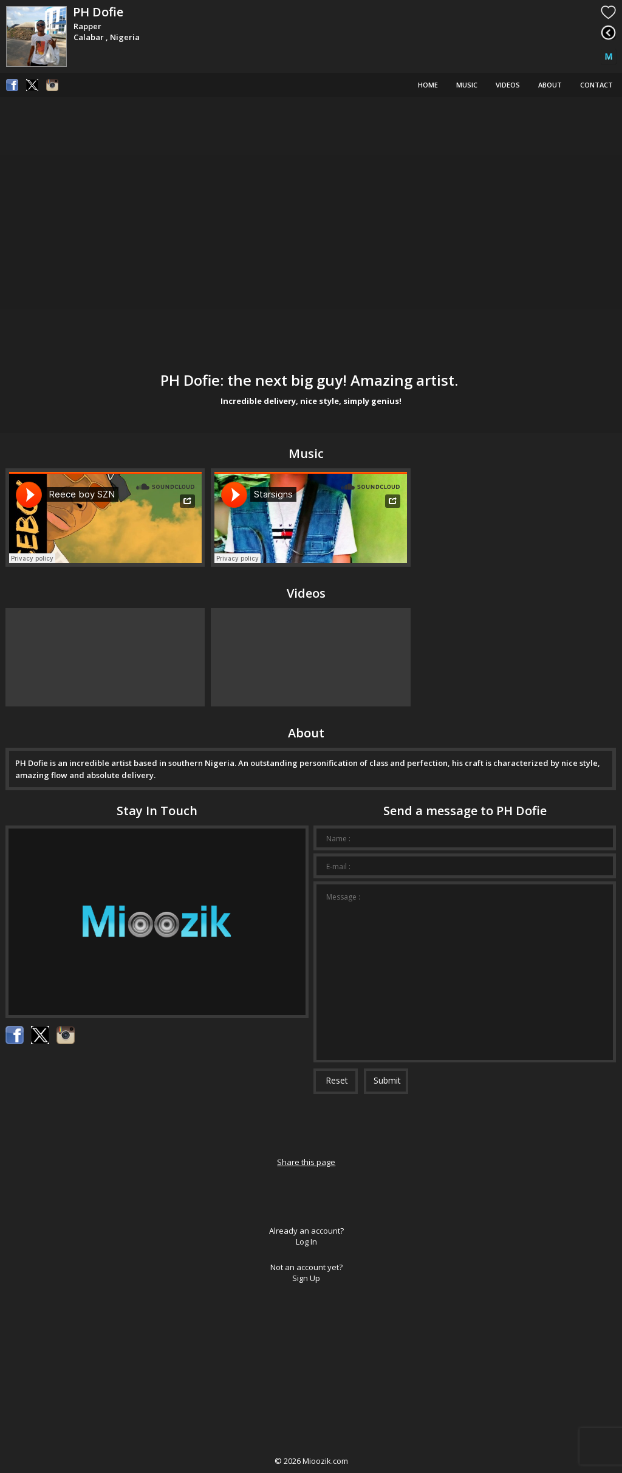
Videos (508, 84)
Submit (387, 1080)
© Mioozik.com (311, 1460)
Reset (337, 1080)
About (550, 84)
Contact (596, 84)
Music (466, 84)
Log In (306, 1241)
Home (428, 84)
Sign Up (306, 1278)
